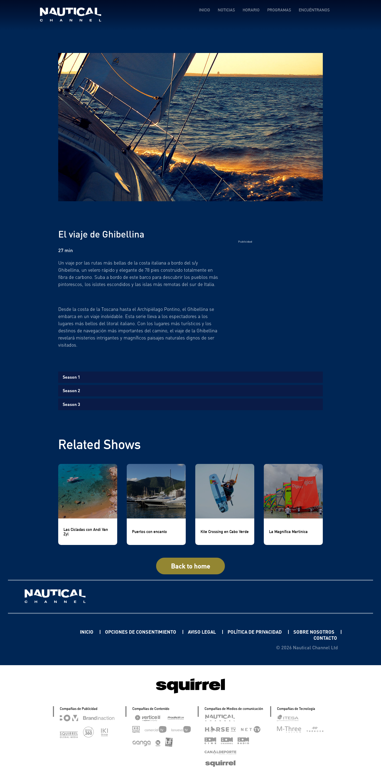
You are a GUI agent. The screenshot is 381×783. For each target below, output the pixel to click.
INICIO (204, 9)
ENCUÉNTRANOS (314, 9)
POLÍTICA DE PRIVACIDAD (255, 632)
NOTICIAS (226, 9)
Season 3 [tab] (71, 404)
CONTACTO (325, 638)
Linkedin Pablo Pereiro (47, 632)
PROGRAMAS (279, 9)
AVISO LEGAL (202, 632)
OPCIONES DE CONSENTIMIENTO (141, 632)
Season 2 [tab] (71, 390)
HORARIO (251, 9)
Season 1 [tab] (71, 377)
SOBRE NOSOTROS (314, 632)
